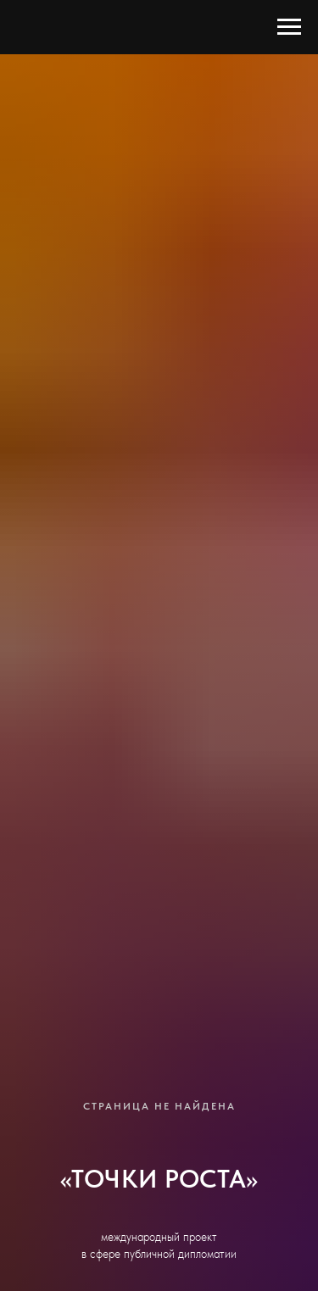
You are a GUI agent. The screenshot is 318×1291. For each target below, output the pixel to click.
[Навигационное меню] (289, 27)
